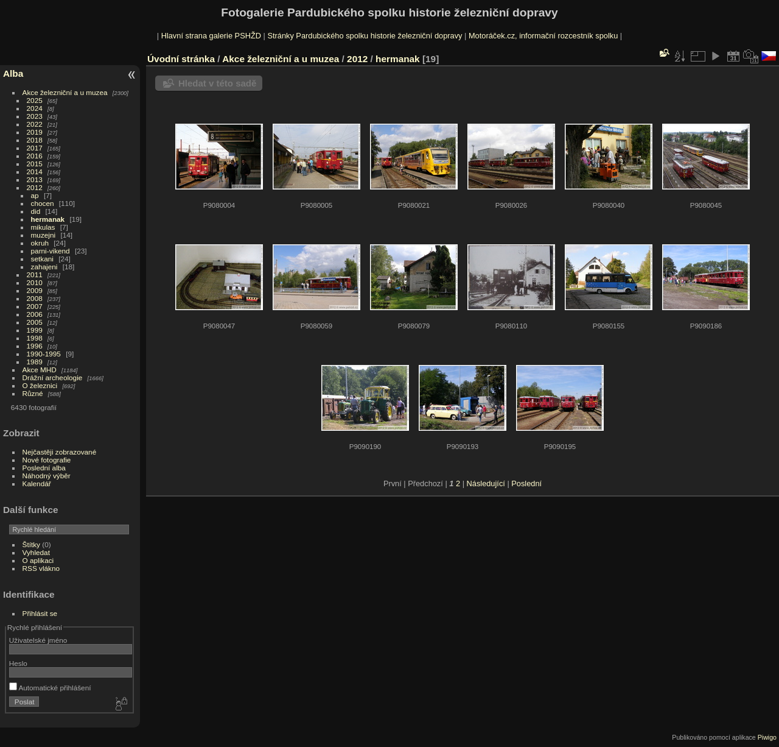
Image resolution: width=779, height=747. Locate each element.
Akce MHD (40, 370)
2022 (35, 124)
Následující (486, 483)
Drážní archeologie (53, 377)
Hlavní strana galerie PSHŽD (211, 35)
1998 (35, 338)
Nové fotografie (47, 460)
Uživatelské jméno (38, 640)
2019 (35, 132)
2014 (35, 171)
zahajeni (44, 267)
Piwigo (767, 737)
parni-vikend (50, 251)
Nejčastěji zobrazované (60, 452)
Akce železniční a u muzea (65, 92)
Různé (33, 393)
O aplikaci (38, 560)
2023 (35, 116)
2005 (35, 322)
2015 (35, 164)
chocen (42, 203)
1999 (35, 330)
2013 (35, 179)
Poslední (526, 483)
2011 (35, 274)
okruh (40, 243)
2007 (35, 306)
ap (35, 195)
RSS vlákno (41, 568)
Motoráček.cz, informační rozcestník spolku (543, 35)
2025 (35, 100)
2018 (35, 140)
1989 (35, 362)
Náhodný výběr (47, 476)
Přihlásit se (40, 613)
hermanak (48, 219)
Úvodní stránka (181, 59)
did (36, 211)
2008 (35, 298)
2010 (35, 282)
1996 (35, 346)
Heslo (18, 663)
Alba (13, 73)
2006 (35, 314)
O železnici (40, 385)
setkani (42, 259)
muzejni (43, 235)
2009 (35, 290)
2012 (35, 187)
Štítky (31, 544)
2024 (35, 108)
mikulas (43, 227)
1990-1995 (44, 354)
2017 (35, 148)
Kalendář (37, 483)
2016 (35, 156)
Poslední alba (44, 468)
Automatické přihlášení (50, 688)
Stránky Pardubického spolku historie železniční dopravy (364, 35)
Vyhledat (36, 552)
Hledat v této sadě (217, 83)
